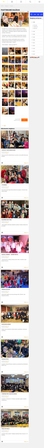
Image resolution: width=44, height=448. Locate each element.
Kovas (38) (35, 25)
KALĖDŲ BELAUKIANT (6, 324)
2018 (34, 48)
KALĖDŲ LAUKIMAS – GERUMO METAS (10, 254)
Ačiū (24, 120)
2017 (34, 51)
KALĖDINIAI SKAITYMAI (7, 219)
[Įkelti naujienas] (11, 2)
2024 (34, 34)
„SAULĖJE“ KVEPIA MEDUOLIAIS (8, 150)
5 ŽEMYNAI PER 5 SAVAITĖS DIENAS (9, 393)
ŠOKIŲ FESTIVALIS (5, 428)
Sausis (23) (35, 28)
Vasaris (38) (35, 26)
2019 (34, 45)
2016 (34, 54)
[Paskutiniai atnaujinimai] (21, 2)
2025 (34, 31)
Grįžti (5, 125)
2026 (34, 22)
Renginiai (22, 11)
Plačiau (25, 197)
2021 (34, 42)
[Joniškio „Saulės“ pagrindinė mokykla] (4, 1)
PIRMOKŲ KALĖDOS (6, 289)
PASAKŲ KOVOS (5, 359)
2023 (34, 37)
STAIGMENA (4, 184)
